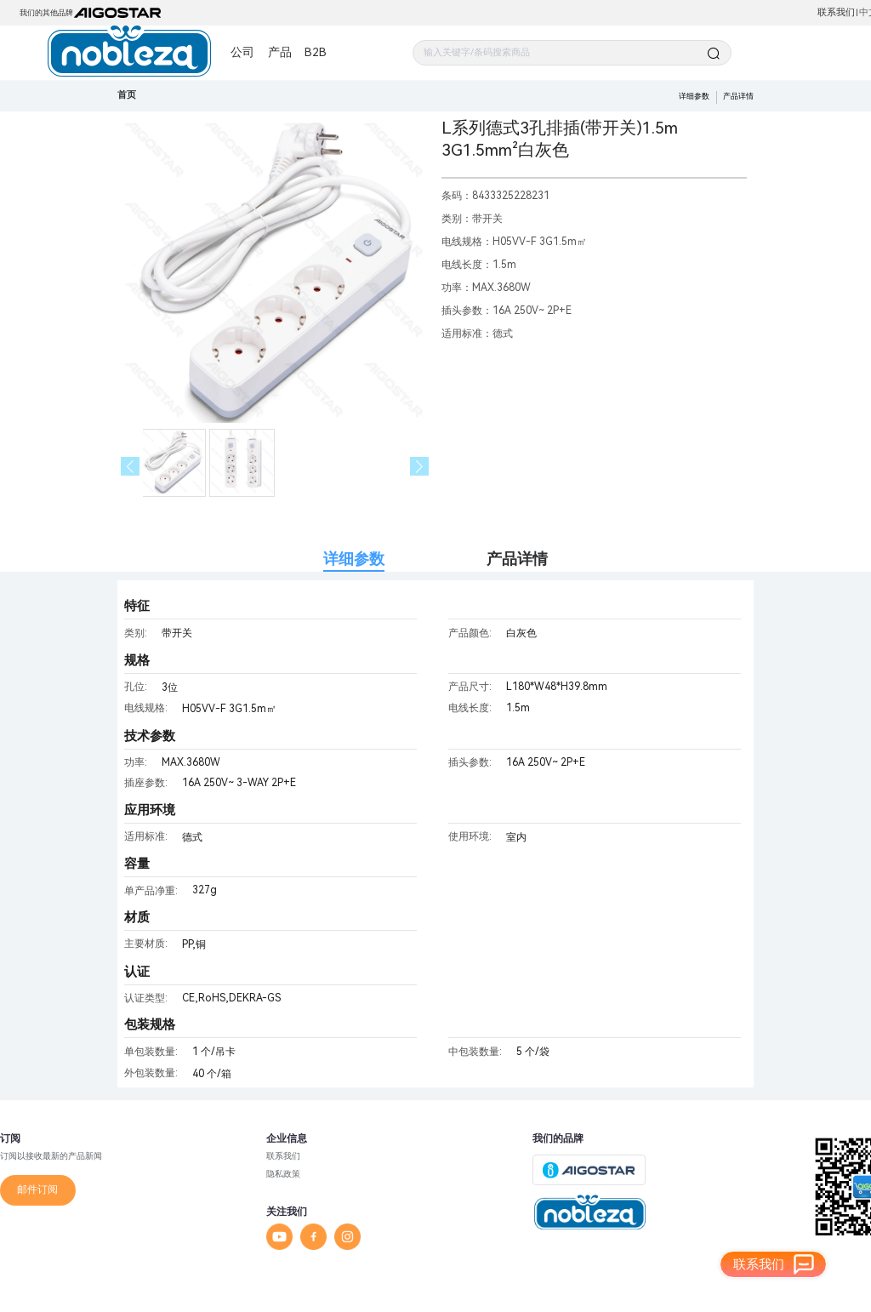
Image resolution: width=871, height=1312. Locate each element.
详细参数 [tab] (353, 559)
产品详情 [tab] (517, 559)
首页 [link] (126, 94)
